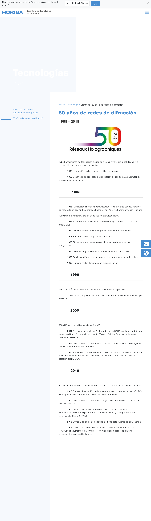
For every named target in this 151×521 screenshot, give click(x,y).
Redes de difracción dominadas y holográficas (26, 111)
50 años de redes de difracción (28, 119)
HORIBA (63, 105)
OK (95, 4)
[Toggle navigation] (147, 12)
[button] (19, 83)
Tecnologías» (74, 105)
